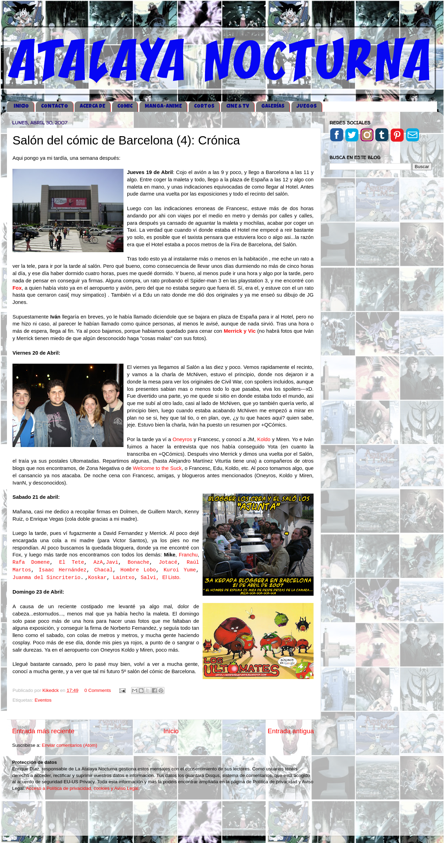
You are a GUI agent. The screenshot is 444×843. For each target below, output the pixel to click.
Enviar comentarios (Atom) (69, 745)
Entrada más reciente (43, 731)
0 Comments (97, 690)
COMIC (125, 106)
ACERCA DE (92, 106)
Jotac (166, 562)
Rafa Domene (31, 562)
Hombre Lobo (138, 570)
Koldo (264, 439)
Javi (112, 562)
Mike (169, 554)
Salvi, (149, 577)
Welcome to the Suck (157, 468)
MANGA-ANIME (163, 106)
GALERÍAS (272, 106)
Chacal (103, 570)
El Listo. (171, 577)
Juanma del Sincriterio (46, 577)
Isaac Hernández (63, 570)
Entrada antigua (291, 731)
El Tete (71, 562)
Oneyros (182, 439)
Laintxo (123, 577)
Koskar (97, 577)
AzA (98, 562)
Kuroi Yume (180, 570)
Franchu (188, 554)
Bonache (138, 562)
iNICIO (21, 106)
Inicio (171, 731)
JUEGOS (307, 106)
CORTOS (204, 106)
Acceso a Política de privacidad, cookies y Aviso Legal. (83, 788)
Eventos (43, 700)
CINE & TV (237, 106)
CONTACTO (54, 106)
